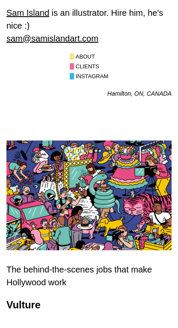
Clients (87, 66)
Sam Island (27, 13)
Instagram (92, 76)
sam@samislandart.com (52, 38)
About (85, 56)
